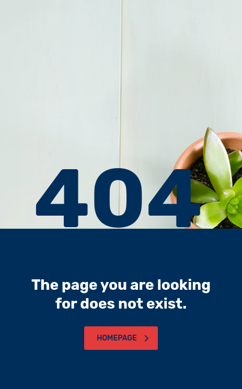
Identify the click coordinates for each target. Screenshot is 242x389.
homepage (122, 338)
